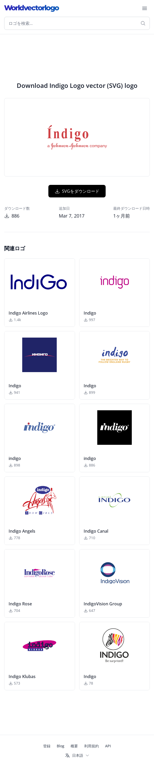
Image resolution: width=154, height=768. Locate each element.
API (108, 745)
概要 (74, 745)
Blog (60, 745)
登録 (46, 745)
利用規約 (91, 745)
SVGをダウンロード (77, 191)
